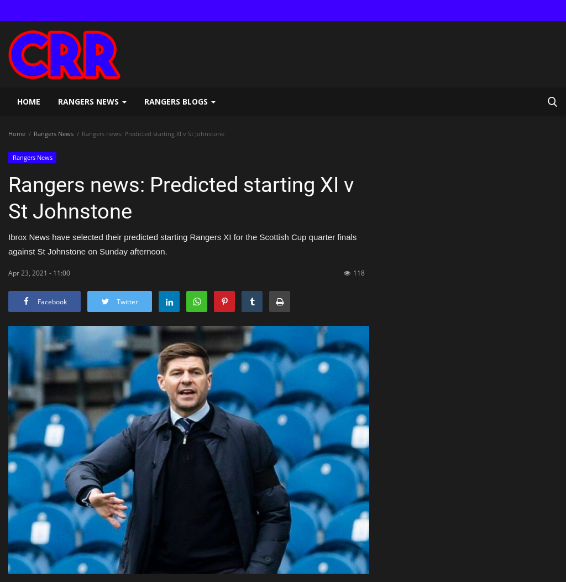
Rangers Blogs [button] (180, 101)
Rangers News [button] (92, 101)
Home (28, 101)
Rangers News (54, 133)
